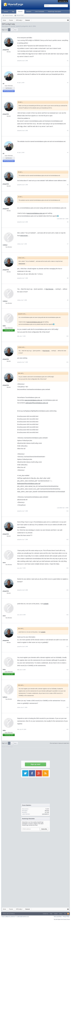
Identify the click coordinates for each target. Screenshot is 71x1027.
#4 (67, 152)
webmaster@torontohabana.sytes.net (36, 403)
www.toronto (24, 235)
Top (65, 913)
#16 (67, 614)
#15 (67, 590)
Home (60, 913)
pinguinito (19, 60)
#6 (67, 222)
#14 (67, 568)
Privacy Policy (66, 916)
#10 (67, 336)
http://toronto (49, 289)
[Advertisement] (35, 851)
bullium (5, 697)
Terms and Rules (58, 916)
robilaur (5, 245)
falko (4, 326)
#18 (67, 669)
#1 (67, 60)
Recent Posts (20, 15)
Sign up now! (35, 764)
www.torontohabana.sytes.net (36, 213)
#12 (67, 511)
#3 (67, 130)
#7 (67, 244)
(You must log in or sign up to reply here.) (59, 743)
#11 (67, 362)
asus (4, 562)
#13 (67, 539)
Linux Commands (39, 11)
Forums (20, 11)
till (3, 83)
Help (51, 913)
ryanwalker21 (45, 814)
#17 (67, 646)
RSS (68, 913)
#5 (67, 184)
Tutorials (6, 11)
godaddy (46, 603)
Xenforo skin (6, 913)
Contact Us (45, 913)
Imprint (55, 913)
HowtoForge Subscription (54, 11)
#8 (67, 278)
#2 (67, 82)
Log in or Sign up (63, 1)
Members (28, 11)
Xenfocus (12, 913)
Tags (13, 11)
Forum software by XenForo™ (15, 916)
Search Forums (9, 15)
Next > (15, 743)
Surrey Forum (66, 919)
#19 (67, 707)
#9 (67, 300)
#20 (67, 729)
